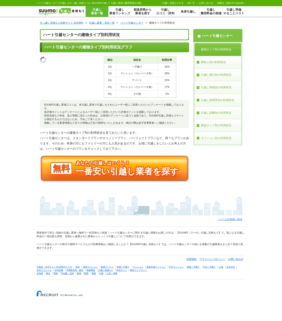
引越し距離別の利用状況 (216, 112)
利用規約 (192, 259)
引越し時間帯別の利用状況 (217, 100)
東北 (48, 273)
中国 (101, 273)
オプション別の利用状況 (216, 138)
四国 (94, 273)
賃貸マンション (90, 267)
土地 (221, 267)
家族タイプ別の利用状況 (216, 125)
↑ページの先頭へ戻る (230, 219)
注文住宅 (230, 267)
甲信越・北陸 (67, 273)
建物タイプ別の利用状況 (216, 49)
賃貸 (77, 267)
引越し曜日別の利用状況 (216, 74)
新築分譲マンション (156, 267)
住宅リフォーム (44, 270)
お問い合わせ (206, 3)
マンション (138, 267)
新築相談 (91, 270)
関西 (86, 273)
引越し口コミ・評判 (165, 11)
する (173, 3)
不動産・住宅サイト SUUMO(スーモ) (54, 267)
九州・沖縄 (112, 273)
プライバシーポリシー (212, 259)
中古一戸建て (209, 267)
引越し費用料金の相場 (211, 11)
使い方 (191, 3)
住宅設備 (59, 270)
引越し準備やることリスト (233, 11)
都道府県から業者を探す (143, 11)
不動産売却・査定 (74, 270)
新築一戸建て (193, 267)
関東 (56, 273)
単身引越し (188, 11)
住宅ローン (121, 270)
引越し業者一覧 (97, 11)
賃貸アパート (107, 267)
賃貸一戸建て (123, 267)
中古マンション (176, 267)
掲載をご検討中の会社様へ (231, 3)
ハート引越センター (217, 36)
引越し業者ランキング (119, 11)
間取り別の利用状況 (213, 62)
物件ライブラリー (138, 270)
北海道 (40, 273)
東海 (79, 273)
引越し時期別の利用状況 (216, 87)
